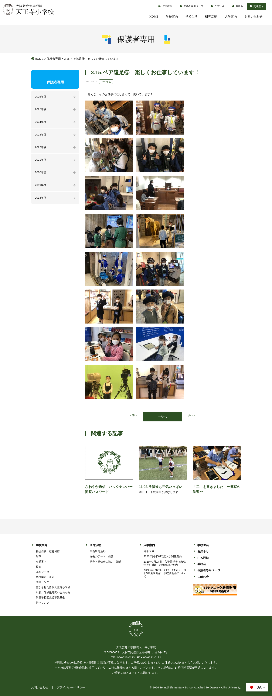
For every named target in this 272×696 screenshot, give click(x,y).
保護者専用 (54, 58)
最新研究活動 (98, 551)
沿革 (38, 556)
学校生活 (191, 16)
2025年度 (41, 109)
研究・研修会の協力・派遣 (105, 561)
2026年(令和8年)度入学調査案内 (163, 556)
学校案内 (172, 16)
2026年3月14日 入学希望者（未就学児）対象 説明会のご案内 (165, 563)
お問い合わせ (253, 16)
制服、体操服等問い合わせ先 (53, 592)
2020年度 (41, 174)
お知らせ (203, 551)
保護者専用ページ (191, 6)
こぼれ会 (217, 6)
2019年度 (41, 186)
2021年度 (41, 161)
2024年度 (41, 122)
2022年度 (41, 148)
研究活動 (211, 16)
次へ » (192, 415)
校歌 (38, 566)
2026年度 (41, 96)
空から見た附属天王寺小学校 (53, 587)
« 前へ (133, 415)
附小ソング (42, 602)
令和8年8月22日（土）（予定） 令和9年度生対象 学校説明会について (165, 573)
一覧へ (162, 417)
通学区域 (149, 551)
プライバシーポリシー (71, 687)
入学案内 (231, 16)
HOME (153, 16)
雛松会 (237, 6)
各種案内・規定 (45, 577)
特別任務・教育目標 (48, 551)
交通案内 (256, 6)
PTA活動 (165, 6)
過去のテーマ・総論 (102, 556)
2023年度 (41, 135)
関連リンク (42, 582)
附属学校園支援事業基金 (50, 597)
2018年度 (41, 199)
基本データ (42, 572)
